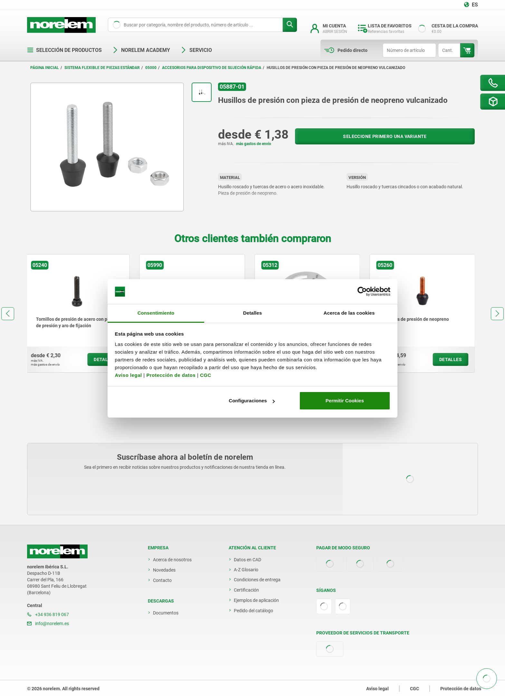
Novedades (164, 570)
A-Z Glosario (246, 569)
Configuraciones (251, 400)
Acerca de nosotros (172, 559)
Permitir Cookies (345, 400)
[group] (80, 313)
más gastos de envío (253, 144)
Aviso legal (128, 375)
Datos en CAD (247, 559)
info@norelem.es (48, 623)
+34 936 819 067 (48, 614)
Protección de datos (170, 375)
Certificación (246, 590)
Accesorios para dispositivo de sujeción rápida (211, 67)
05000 (151, 67)
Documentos (165, 612)
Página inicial (44, 68)
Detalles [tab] (252, 313)
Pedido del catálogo (253, 610)
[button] (7, 313)
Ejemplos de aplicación (256, 600)
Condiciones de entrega (257, 579)
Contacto (162, 580)
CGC (205, 375)
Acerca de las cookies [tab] (349, 313)
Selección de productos (64, 50)
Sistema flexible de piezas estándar (102, 67)
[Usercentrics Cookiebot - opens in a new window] (362, 292)
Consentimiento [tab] (156, 313)
